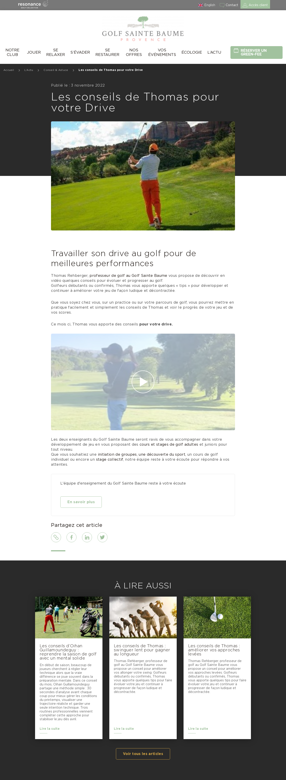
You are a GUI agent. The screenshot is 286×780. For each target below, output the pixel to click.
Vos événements (162, 52)
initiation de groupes (117, 454)
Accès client (258, 5)
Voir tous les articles (143, 754)
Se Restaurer (107, 52)
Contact (232, 5)
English (209, 5)
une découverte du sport (162, 454)
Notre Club (12, 52)
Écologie (191, 52)
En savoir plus (81, 502)
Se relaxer (55, 52)
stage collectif (109, 459)
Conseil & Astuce (55, 70)
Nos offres (134, 52)
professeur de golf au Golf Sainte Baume (128, 276)
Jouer (34, 52)
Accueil (8, 70)
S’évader (80, 52)
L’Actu (214, 52)
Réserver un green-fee (254, 52)
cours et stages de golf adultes (169, 444)
